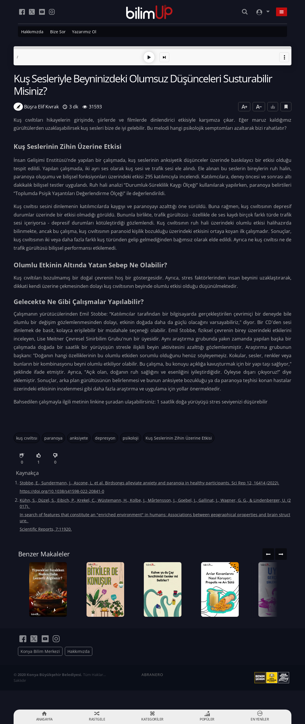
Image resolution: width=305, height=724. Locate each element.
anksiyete (79, 436)
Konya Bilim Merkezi (40, 670)
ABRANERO (152, 693)
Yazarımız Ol (84, 31)
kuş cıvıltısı (26, 436)
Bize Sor (58, 31)
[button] (284, 56)
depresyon (105, 436)
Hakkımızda (32, 31)
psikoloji (131, 436)
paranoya (53, 436)
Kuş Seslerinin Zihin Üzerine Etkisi (179, 436)
